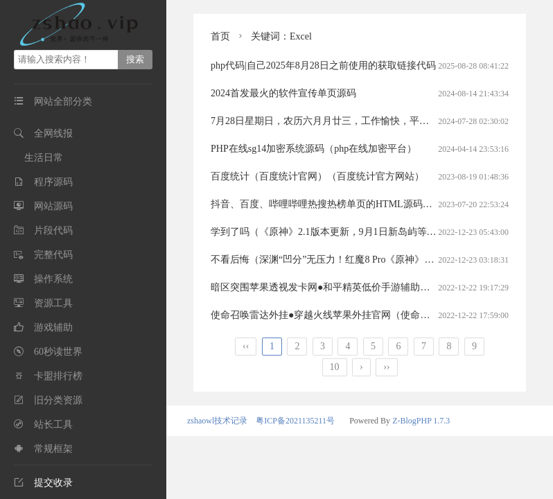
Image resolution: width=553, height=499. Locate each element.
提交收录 (43, 483)
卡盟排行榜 (58, 376)
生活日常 (43, 157)
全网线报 (53, 133)
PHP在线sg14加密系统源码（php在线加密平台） (313, 148)
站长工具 (53, 424)
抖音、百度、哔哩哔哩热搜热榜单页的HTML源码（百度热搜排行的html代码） (379, 204)
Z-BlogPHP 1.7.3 (421, 421)
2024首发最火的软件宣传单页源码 (283, 93)
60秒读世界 (58, 352)
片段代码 (53, 230)
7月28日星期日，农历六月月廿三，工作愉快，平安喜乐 (329, 121)
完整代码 (53, 255)
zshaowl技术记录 (217, 421)
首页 (220, 36)
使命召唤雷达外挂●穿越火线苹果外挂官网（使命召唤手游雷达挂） (354, 315)
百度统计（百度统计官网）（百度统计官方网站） (317, 176)
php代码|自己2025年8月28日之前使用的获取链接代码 (323, 65)
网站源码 (53, 206)
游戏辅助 (53, 327)
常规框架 (53, 449)
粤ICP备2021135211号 (295, 421)
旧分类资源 (58, 400)
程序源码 (53, 182)
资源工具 (53, 303)
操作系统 (53, 279)
